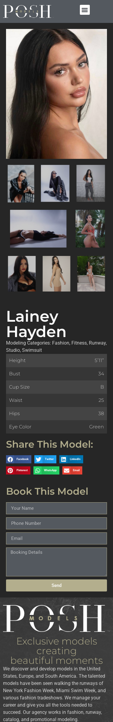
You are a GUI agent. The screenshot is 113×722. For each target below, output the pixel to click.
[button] (85, 10)
